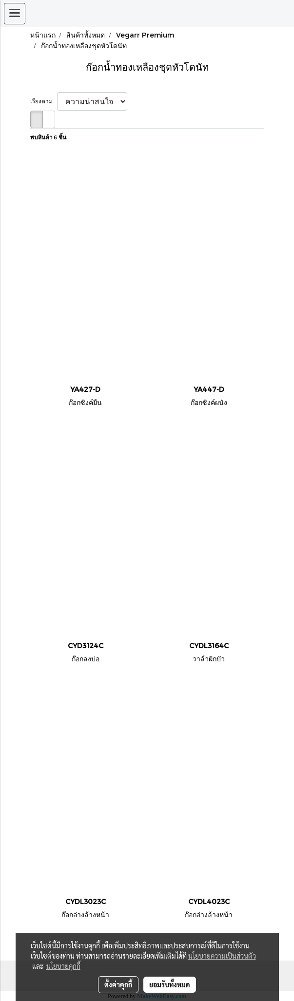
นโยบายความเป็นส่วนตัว (222, 955)
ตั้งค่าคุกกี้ (118, 984)
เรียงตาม (43, 101)
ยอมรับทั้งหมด (169, 984)
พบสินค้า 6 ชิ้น (48, 137)
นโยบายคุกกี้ (63, 966)
